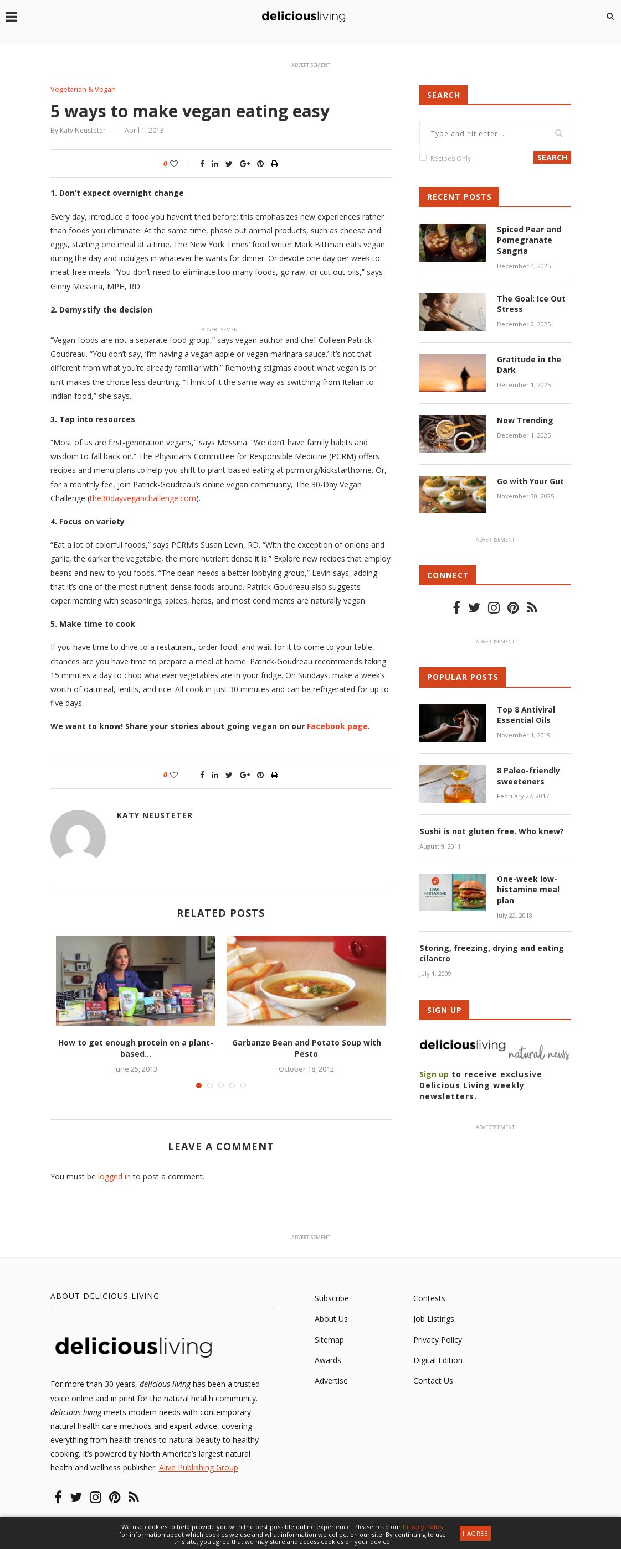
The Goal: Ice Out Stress (531, 303)
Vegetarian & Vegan (83, 89)
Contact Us (433, 1380)
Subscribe (332, 1298)
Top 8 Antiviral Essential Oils (526, 714)
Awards (328, 1360)
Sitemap (329, 1339)
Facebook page (337, 726)
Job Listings (433, 1318)
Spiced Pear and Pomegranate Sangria (529, 240)
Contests (429, 1298)
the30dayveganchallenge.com (143, 498)
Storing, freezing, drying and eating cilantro (491, 953)
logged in (114, 1176)
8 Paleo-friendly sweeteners (528, 776)
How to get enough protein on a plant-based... (135, 1048)
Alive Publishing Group (198, 1468)
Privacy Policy (437, 1339)
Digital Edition (438, 1360)
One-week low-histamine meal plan (528, 889)
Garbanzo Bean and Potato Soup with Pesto (306, 1048)
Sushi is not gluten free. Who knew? (491, 831)
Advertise (331, 1380)
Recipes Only (450, 158)
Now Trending (525, 420)
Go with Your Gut (530, 481)
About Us (331, 1318)
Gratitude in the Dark (529, 365)
